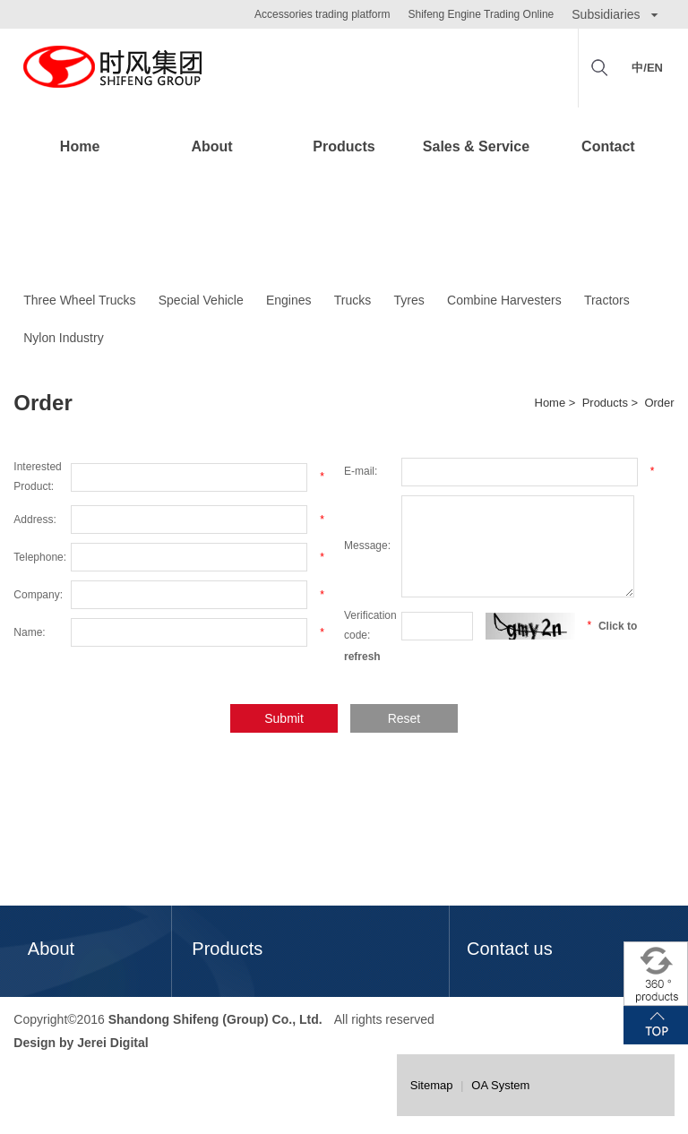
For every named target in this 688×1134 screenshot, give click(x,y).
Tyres (409, 300)
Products (343, 146)
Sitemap (431, 1085)
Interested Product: (37, 476)
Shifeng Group (112, 68)
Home (79, 146)
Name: (29, 632)
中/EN (647, 67)
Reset (404, 718)
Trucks (352, 300)
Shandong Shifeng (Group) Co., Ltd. (215, 1019)
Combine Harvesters (504, 300)
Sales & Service (476, 146)
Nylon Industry (63, 338)
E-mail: (360, 471)
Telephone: (39, 557)
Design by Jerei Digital (80, 1042)
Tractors (607, 300)
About (211, 146)
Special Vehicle (201, 300)
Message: (367, 545)
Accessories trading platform (322, 14)
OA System (500, 1085)
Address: (34, 519)
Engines (289, 300)
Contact (608, 146)
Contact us (510, 948)
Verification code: (370, 625)
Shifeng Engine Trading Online (481, 14)
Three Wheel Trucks (79, 300)
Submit (284, 718)
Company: (38, 594)
